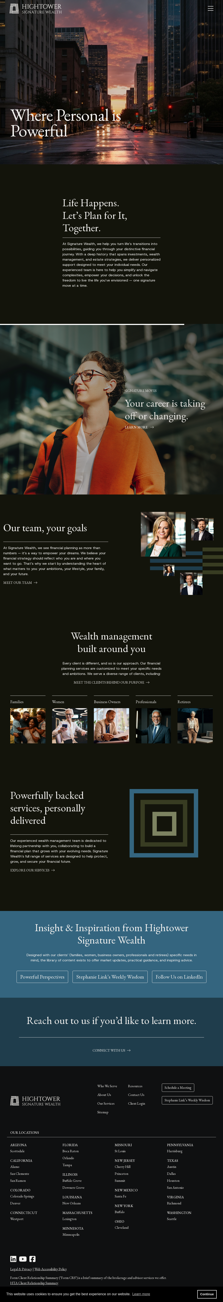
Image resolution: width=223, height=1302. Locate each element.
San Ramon (18, 1180)
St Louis (120, 1151)
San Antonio (175, 1187)
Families (17, 701)
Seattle (172, 1219)
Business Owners (107, 701)
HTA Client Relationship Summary (34, 1283)
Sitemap (102, 1112)
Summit (120, 1180)
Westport (17, 1219)
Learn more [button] (141, 1294)
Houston (173, 1180)
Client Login (136, 1103)
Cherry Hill (122, 1166)
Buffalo (120, 1212)
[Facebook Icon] (32, 1260)
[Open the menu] (210, 8)
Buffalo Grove (72, 1180)
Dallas (171, 1173)
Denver (15, 1203)
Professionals (146, 701)
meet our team (20, 582)
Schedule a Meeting (178, 1087)
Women (58, 701)
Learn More (139, 427)
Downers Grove (73, 1187)
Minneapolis (71, 1234)
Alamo (14, 1166)
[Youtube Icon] (23, 1260)
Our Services (106, 1103)
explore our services (32, 870)
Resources (135, 1086)
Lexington (69, 1219)
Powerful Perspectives (42, 976)
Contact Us (136, 1094)
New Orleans (72, 1203)
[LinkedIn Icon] (13, 1260)
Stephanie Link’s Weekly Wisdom (110, 976)
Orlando (68, 1158)
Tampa (67, 1165)
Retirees (184, 701)
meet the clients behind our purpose (111, 682)
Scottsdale (17, 1151)
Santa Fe (120, 1196)
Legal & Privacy (21, 1269)
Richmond (174, 1203)
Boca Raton (71, 1151)
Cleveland (121, 1227)
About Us (104, 1094)
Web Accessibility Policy (50, 1269)
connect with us (111, 1050)
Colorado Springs (22, 1196)
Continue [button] (207, 1294)
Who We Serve (107, 1086)
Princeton (121, 1173)
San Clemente (19, 1173)
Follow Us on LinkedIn (179, 976)
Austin (171, 1166)
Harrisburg (174, 1151)
